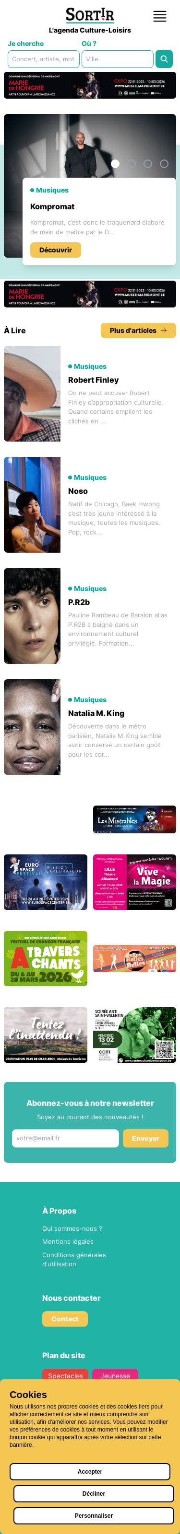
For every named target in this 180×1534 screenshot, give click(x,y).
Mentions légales (68, 1241)
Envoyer (145, 1138)
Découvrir (55, 250)
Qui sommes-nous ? (72, 1228)
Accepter (90, 1471)
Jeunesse (115, 1376)
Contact (65, 1319)
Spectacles (65, 1376)
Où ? (89, 43)
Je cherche (26, 43)
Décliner (94, 1493)
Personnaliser (94, 1515)
